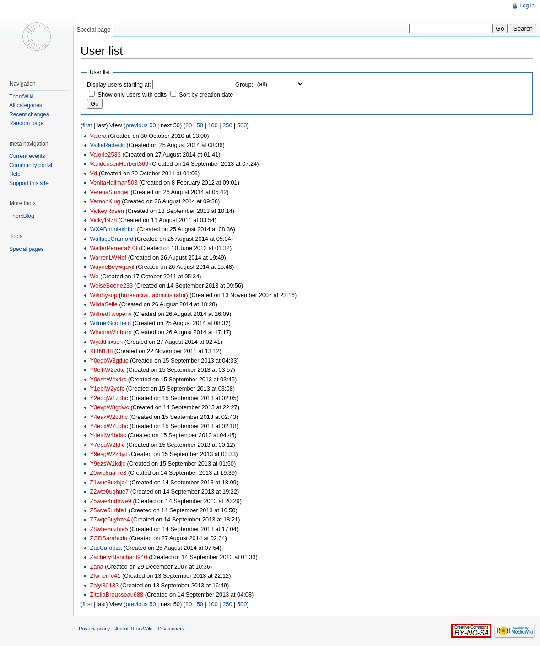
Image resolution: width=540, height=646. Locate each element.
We (94, 276)
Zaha (96, 566)
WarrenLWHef (108, 257)
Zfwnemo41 (105, 575)
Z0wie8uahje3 (108, 472)
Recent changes (29, 114)
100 (212, 125)
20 (188, 125)
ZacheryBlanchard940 (118, 557)
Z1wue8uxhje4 (109, 482)
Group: (244, 84)
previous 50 (140, 125)
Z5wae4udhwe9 (110, 501)
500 (242, 125)
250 (227, 125)
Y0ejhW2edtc (107, 369)
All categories (25, 105)
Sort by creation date (206, 94)
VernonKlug (105, 201)
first (87, 125)
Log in (527, 5)
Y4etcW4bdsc (108, 435)
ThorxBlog (21, 216)
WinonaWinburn (110, 332)
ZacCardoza (106, 547)
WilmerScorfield (110, 323)
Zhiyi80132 (104, 585)
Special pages (26, 249)
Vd (93, 173)
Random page (26, 123)
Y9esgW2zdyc (108, 454)
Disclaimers (171, 628)
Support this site (29, 183)
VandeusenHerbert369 (119, 163)
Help (15, 174)
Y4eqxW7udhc (109, 426)
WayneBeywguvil (112, 266)
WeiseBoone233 (111, 285)
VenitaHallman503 (113, 182)
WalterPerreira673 (113, 247)
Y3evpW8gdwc (109, 407)
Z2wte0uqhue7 (109, 491)
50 (200, 125)
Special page (93, 29)
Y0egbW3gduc (109, 360)
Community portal (30, 165)
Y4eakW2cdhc (109, 416)
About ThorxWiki (134, 628)
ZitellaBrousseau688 (116, 594)
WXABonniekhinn (112, 229)
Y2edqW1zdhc (109, 398)
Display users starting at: (119, 84)
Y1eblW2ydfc (107, 388)
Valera (98, 135)
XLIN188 (101, 350)
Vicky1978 (103, 220)
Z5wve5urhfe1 (108, 510)
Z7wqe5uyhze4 (110, 519)
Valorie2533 (105, 154)
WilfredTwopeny (110, 313)
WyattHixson (106, 341)
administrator (169, 295)
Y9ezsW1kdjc (107, 463)
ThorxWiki (21, 96)
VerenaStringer (109, 192)
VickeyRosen (107, 210)
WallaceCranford (111, 238)
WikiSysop (103, 295)
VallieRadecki (107, 144)
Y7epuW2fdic (107, 444)
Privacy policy (94, 628)
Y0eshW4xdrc (108, 379)
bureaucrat (135, 295)
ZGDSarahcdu (108, 538)
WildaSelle (103, 304)
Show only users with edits (132, 94)
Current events (27, 156)
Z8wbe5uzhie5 (109, 529)
